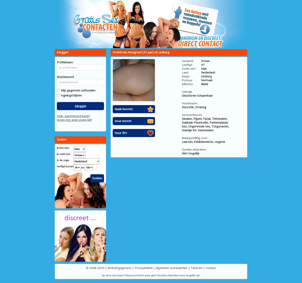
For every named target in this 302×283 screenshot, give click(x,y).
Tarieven (196, 268)
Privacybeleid (143, 268)
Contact (211, 268)
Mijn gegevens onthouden (77, 90)
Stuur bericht (123, 121)
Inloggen (80, 106)
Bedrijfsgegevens (119, 268)
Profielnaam (64, 62)
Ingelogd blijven (70, 95)
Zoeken (97, 178)
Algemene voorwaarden (171, 268)
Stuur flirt (121, 133)
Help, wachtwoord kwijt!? (73, 116)
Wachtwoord (64, 77)
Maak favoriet (124, 109)
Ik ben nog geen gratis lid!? (74, 120)
